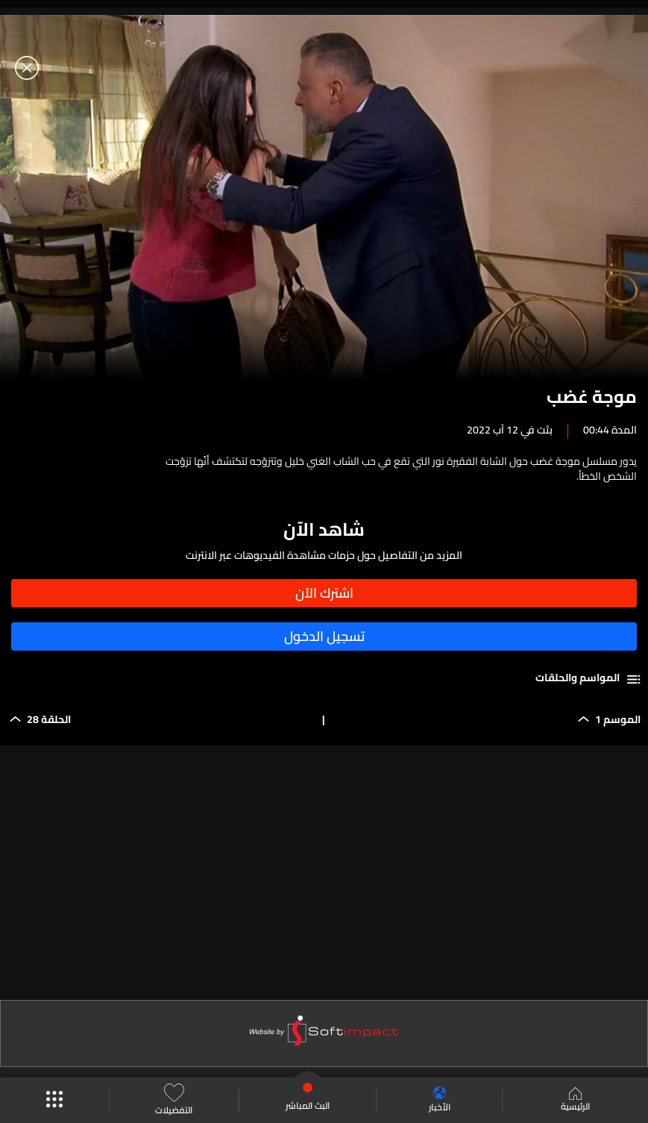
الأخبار (439, 1100)
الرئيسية (575, 1100)
